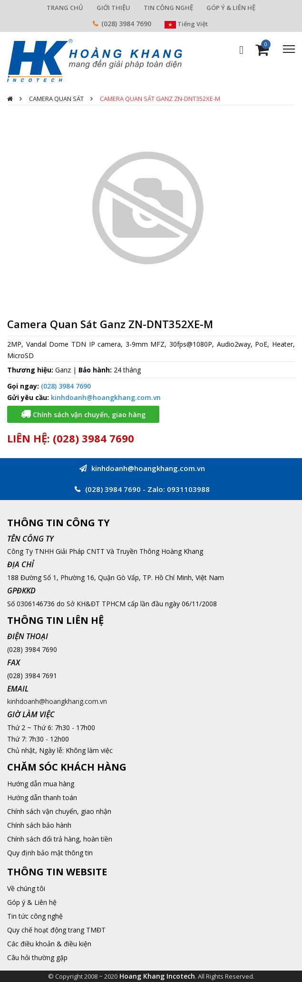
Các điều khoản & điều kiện (49, 943)
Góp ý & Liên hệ (32, 902)
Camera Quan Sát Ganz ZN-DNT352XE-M (160, 98)
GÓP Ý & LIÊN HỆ (230, 7)
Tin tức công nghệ (35, 916)
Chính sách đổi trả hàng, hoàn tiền (59, 838)
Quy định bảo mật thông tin (50, 852)
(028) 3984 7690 (126, 23)
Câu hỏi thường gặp (37, 957)
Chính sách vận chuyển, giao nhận (59, 811)
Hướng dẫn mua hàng (40, 783)
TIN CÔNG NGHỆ (168, 7)
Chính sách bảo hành (39, 825)
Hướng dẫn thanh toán (42, 797)
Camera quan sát (56, 98)
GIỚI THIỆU (113, 7)
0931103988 (188, 489)
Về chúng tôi (26, 888)
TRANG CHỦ (65, 7)
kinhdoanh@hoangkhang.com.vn (106, 397)
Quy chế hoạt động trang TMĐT (56, 929)
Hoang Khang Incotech (157, 976)
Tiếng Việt (186, 24)
